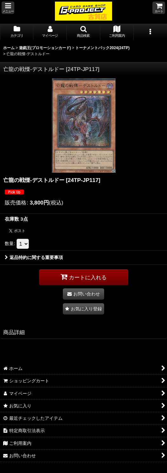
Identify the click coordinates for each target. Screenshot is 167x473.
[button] (8, 8)
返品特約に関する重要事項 (34, 257)
